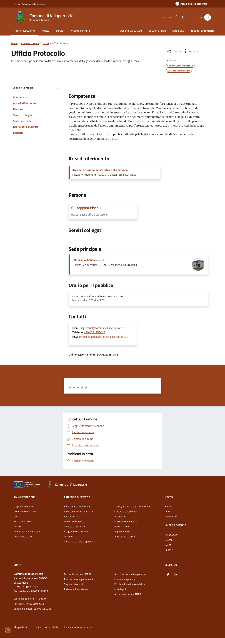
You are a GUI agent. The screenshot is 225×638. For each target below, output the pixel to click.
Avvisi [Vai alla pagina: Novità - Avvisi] (168, 511)
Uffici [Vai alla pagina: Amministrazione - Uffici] (16, 516)
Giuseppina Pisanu (86, 208)
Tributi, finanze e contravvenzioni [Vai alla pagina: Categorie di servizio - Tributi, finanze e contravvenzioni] (132, 506)
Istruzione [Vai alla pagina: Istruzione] (178, 30)
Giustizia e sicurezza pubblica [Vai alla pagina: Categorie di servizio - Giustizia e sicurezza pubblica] (79, 541)
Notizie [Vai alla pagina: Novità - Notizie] (168, 506)
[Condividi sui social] (174, 51)
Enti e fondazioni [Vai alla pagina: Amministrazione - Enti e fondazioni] (23, 521)
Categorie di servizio (77, 497)
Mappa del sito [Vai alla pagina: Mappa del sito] (21, 627)
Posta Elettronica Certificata (29, 603)
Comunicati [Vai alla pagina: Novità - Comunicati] (171, 516)
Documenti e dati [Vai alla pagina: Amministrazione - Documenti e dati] (23, 536)
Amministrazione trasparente (130, 574)
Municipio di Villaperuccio (89, 260)
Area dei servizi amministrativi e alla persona (100, 170)
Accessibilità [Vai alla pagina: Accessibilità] (51, 627)
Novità (169, 497)
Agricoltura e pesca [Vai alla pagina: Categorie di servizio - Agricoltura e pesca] (124, 536)
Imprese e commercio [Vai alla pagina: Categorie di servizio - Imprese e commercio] (125, 521)
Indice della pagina (23, 88)
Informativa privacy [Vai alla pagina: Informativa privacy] (124, 579)
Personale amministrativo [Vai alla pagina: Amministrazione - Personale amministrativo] (27, 531)
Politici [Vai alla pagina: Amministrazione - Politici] (17, 526)
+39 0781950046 (94, 332)
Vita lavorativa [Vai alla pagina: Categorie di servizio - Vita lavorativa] (72, 516)
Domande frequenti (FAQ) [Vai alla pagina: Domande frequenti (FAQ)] (77, 574)
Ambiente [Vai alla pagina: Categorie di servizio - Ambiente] (119, 516)
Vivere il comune (175, 525)
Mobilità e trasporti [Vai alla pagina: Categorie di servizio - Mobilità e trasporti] (74, 521)
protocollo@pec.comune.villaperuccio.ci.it (103, 337)
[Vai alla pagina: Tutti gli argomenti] (201, 31)
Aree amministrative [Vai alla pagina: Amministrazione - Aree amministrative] (25, 511)
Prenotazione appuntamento (79, 579)
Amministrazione (30, 43)
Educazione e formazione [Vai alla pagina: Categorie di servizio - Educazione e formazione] (77, 506)
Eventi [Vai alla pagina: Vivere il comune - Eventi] (168, 545)
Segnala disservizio (74, 584)
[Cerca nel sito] (207, 17)
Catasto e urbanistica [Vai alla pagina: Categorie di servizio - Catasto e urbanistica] (75, 526)
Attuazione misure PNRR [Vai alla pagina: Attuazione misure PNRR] (127, 594)
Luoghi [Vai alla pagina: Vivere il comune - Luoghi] (168, 540)
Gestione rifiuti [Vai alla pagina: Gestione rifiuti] (157, 30)
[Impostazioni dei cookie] (8, 630)
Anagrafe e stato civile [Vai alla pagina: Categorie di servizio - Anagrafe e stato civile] (76, 531)
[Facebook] (175, 17)
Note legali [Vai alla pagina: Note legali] (120, 589)
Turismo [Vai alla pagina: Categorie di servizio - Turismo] (68, 536)
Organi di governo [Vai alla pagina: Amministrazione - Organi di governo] (23, 506)
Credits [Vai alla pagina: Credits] (37, 627)
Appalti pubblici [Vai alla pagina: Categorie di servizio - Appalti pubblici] (122, 531)
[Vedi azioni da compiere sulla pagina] (190, 51)
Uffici (46, 43)
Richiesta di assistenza (76, 589)
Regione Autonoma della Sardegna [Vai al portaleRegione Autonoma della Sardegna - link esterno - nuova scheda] (29, 3)
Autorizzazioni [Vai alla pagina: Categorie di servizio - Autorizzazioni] (122, 526)
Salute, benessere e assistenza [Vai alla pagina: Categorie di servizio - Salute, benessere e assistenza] (80, 511)
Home (14, 43)
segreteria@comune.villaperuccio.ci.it (102, 328)
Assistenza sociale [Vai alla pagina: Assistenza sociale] (131, 30)
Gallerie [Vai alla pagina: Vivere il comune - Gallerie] (169, 550)
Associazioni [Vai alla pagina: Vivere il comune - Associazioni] (171, 535)
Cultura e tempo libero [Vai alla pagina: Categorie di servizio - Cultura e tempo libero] (126, 511)
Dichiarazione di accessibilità (129, 584)
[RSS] (181, 17)
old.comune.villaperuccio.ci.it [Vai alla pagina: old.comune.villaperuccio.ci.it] (78, 627)
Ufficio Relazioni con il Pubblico (30, 598)
